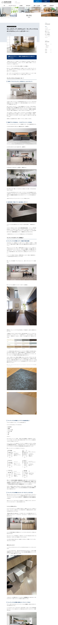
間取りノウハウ (47, 31)
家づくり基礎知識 (47, 34)
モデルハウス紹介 (47, 32)
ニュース (46, 37)
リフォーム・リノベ (47, 29)
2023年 (46, 44)
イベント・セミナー (47, 35)
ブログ (16, 1)
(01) (47, 45)
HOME (1, 17)
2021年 (46, 50)
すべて (46, 26)
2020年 (46, 52)
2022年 (46, 49)
